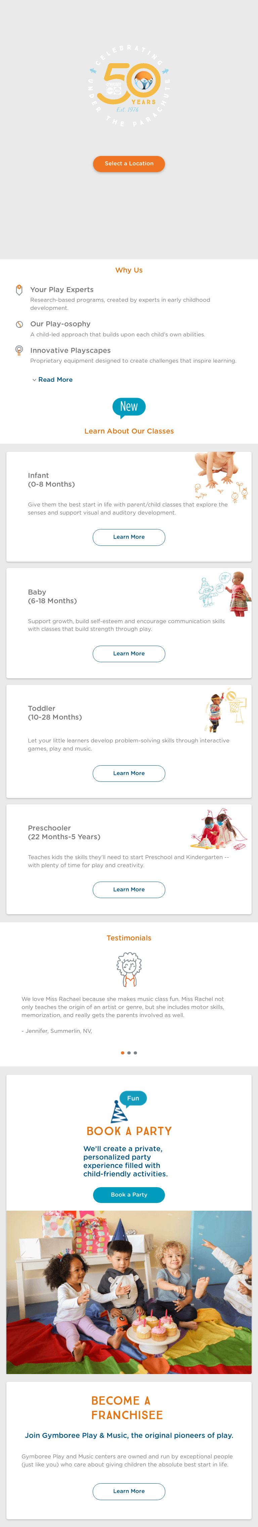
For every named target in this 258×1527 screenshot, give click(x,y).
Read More (53, 380)
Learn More (129, 537)
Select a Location (129, 163)
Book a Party (129, 1195)
